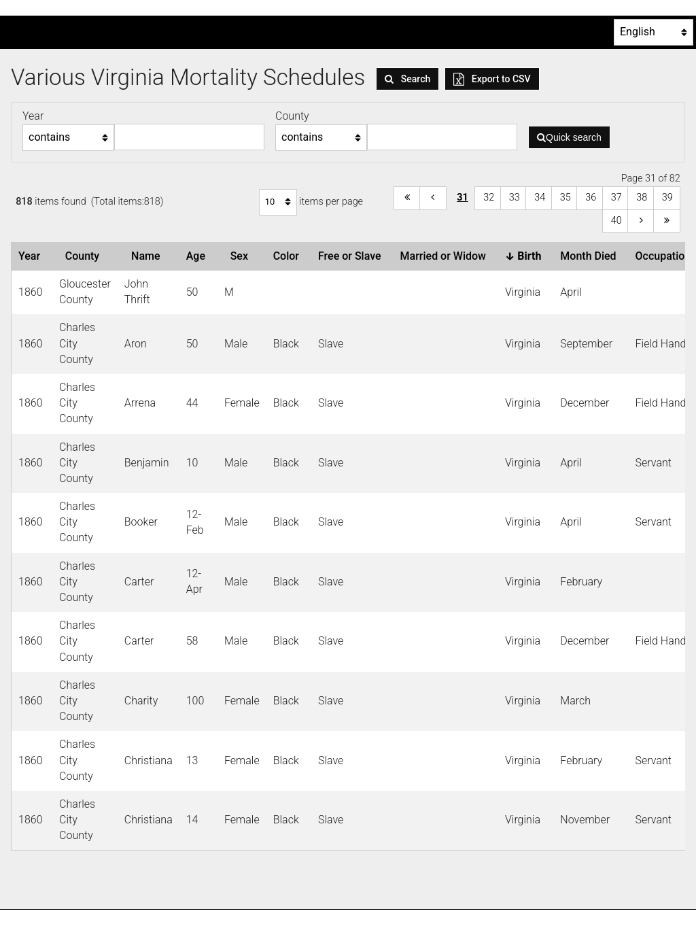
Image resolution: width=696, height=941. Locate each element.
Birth (525, 256)
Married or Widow (445, 256)
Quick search (569, 137)
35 (565, 197)
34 (539, 197)
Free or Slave (352, 256)
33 (514, 197)
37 (616, 197)
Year (32, 256)
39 (667, 197)
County (85, 256)
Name (148, 256)
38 (641, 197)
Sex (242, 256)
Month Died (590, 256)
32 (488, 197)
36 (590, 197)
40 (616, 220)
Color (288, 256)
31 (462, 197)
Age (198, 256)
